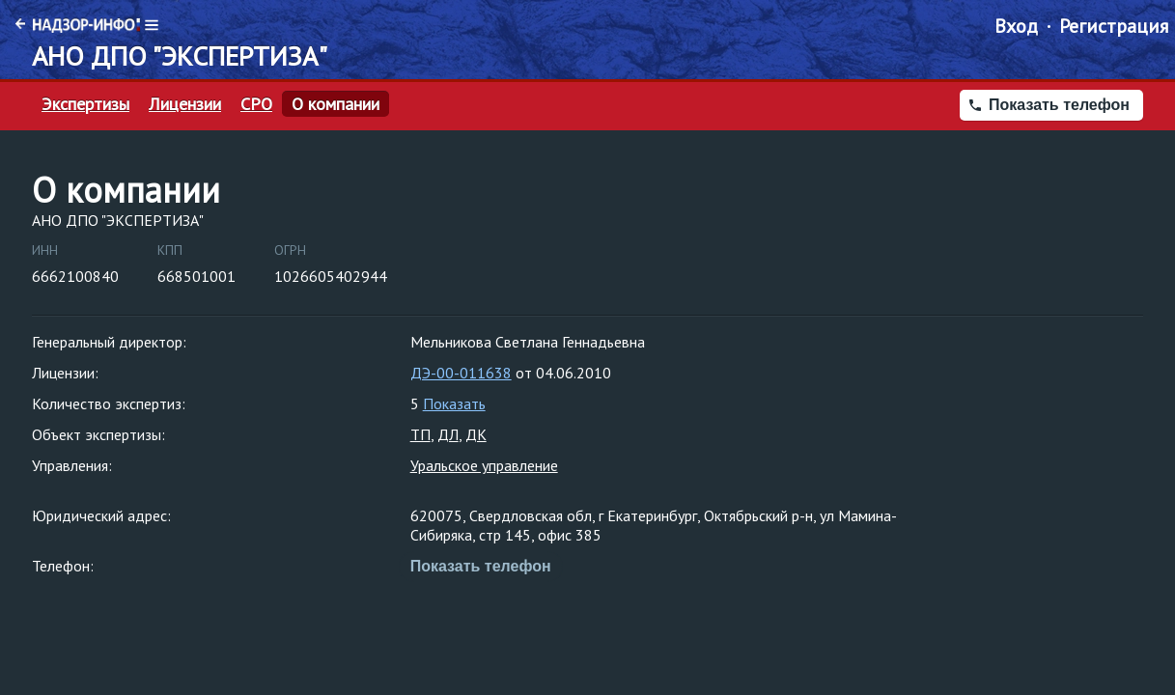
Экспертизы (85, 104)
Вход (1016, 26)
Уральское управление (484, 465)
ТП (420, 434)
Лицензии (185, 104)
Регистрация (1113, 26)
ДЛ (448, 434)
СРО (256, 104)
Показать (454, 403)
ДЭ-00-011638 (461, 372)
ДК (476, 434)
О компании (335, 104)
